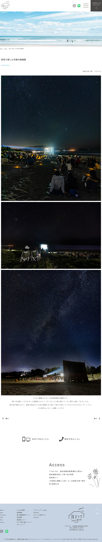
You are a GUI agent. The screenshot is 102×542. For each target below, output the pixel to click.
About (2, 510)
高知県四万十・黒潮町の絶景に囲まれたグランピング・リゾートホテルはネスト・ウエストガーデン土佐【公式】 (39, 539)
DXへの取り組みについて (24, 522)
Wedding (36, 512)
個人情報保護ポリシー (23, 515)
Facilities (3, 515)
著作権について (21, 520)
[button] (86, 5)
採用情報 (19, 512)
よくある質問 (21, 510)
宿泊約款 (19, 517)
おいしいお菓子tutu (40, 515)
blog (5, 48)
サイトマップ (21, 524)
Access (2, 522)
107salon (36, 517)
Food (1, 517)
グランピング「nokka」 (41, 510)
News (1, 512)
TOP (1, 48)
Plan (1, 520)
